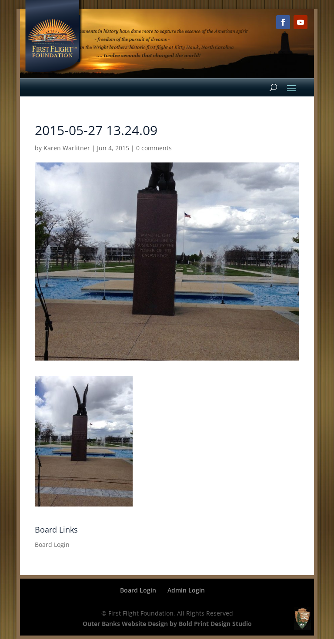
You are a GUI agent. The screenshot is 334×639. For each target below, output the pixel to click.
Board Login (52, 544)
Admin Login (186, 590)
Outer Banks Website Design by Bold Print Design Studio (167, 623)
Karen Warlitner (66, 148)
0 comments (154, 148)
